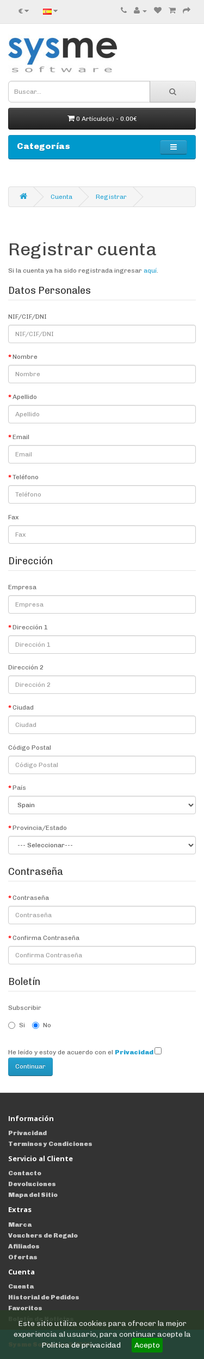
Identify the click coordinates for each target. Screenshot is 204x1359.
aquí (150, 270)
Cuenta (61, 197)
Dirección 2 (26, 667)
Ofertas (23, 1257)
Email (21, 437)
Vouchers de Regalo (43, 1235)
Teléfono (26, 477)
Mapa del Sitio (33, 1195)
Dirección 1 (30, 627)
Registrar (111, 197)
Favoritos (25, 1308)
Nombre (25, 356)
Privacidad (27, 1133)
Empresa (22, 587)
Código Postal (29, 747)
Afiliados (24, 1246)
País (19, 787)
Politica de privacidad (81, 1345)
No (41, 1025)
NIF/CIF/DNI (27, 316)
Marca (20, 1224)
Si (16, 1025)
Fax (13, 517)
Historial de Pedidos (43, 1297)
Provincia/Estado (40, 828)
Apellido (25, 397)
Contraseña (31, 897)
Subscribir (24, 1008)
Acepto (147, 1345)
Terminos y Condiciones (50, 1144)
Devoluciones (32, 1184)
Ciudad (23, 707)
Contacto (24, 1173)
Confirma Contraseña (46, 938)
